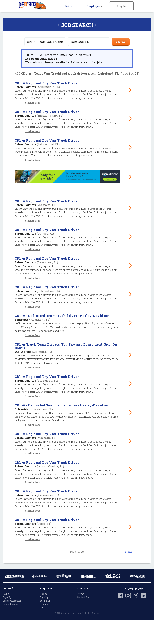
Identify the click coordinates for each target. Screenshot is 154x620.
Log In (121, 6)
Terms (80, 593)
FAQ (42, 607)
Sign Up (7, 597)
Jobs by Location (12, 600)
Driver (70, 6)
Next (125, 551)
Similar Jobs (32, 102)
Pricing (44, 603)
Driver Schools (11, 603)
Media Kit (45, 600)
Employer (94, 6)
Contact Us (83, 597)
